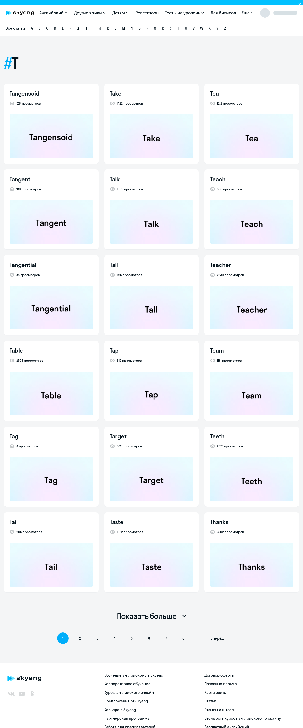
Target (118, 436)
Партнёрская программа (127, 718)
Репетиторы (147, 13)
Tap (114, 350)
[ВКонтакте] (11, 694)
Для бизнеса (223, 13)
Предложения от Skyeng (126, 701)
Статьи (210, 701)
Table (16, 350)
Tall (114, 264)
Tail (13, 521)
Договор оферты (219, 675)
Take (115, 93)
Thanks (219, 521)
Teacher (220, 264)
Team (217, 350)
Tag (14, 436)
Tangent (20, 179)
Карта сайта (215, 692)
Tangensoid (24, 93)
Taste (116, 521)
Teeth (217, 436)
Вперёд (217, 638)
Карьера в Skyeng (120, 709)
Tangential (23, 264)
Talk (115, 179)
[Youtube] (22, 694)
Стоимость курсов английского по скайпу (242, 718)
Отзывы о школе (219, 709)
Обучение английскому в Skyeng (133, 675)
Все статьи (15, 28)
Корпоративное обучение (127, 683)
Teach (217, 179)
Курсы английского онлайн (129, 692)
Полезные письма (220, 683)
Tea (214, 93)
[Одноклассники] (32, 694)
